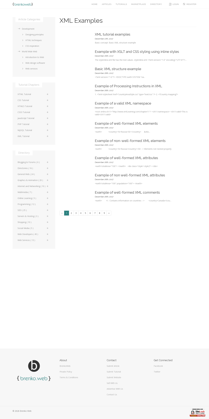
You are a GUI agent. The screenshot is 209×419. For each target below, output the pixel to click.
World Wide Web (27, 51)
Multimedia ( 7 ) (33, 192)
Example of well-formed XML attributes (126, 158)
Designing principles (32, 34)
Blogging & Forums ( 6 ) (33, 162)
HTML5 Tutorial (33, 106)
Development (26, 28)
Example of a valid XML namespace (123, 103)
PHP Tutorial (33, 124)
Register (189, 4)
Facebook (158, 366)
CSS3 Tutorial (33, 112)
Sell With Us (112, 383)
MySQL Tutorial (33, 130)
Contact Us (112, 394)
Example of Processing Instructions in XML (128, 86)
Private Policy (66, 371)
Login (174, 4)
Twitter (157, 371)
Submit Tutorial (114, 371)
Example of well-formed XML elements (126, 123)
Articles (106, 4)
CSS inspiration (30, 46)
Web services (29, 68)
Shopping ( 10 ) (33, 222)
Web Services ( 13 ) (33, 240)
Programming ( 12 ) (33, 204)
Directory (156, 4)
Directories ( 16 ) (33, 168)
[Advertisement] (34, 297)
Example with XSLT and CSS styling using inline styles (137, 52)
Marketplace (138, 4)
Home (95, 4)
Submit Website (114, 377)
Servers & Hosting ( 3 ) (33, 216)
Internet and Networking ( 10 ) (33, 186)
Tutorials (121, 4)
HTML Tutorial (33, 94)
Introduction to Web (32, 57)
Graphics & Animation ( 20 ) (33, 180)
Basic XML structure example (118, 69)
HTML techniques (31, 40)
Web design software (33, 63)
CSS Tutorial (33, 100)
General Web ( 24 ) (33, 174)
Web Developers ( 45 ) (33, 234)
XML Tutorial (33, 136)
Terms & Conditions (69, 377)
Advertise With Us (115, 388)
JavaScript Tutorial (33, 118)
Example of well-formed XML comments (127, 192)
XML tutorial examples (112, 34)
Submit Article (113, 366)
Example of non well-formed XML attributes (130, 175)
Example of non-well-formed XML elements (130, 141)
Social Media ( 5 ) (33, 228)
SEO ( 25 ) (33, 210)
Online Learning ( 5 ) (33, 198)
